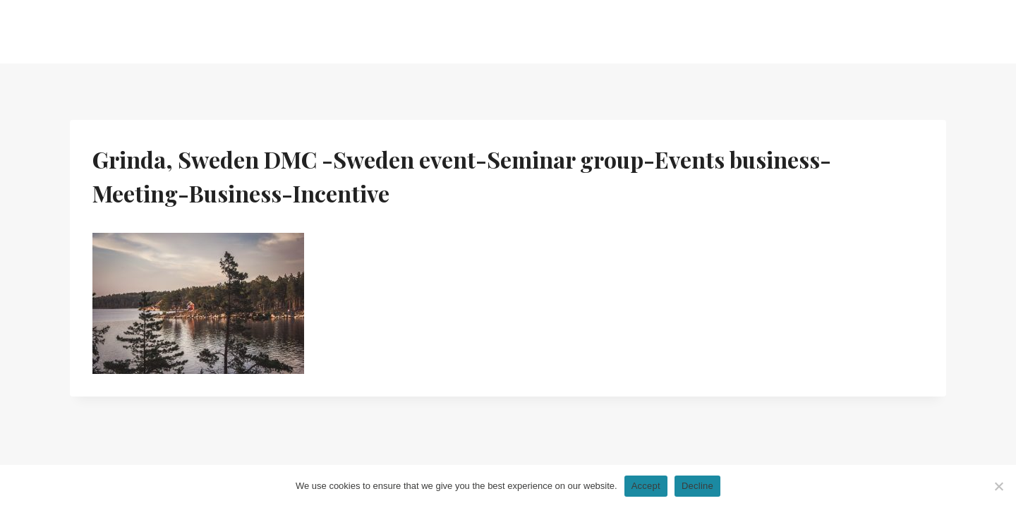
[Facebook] (935, 32)
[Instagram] (890, 32)
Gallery (661, 31)
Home (351, 31)
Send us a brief (817, 31)
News (601, 31)
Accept (645, 485)
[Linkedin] (913, 32)
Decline (697, 485)
